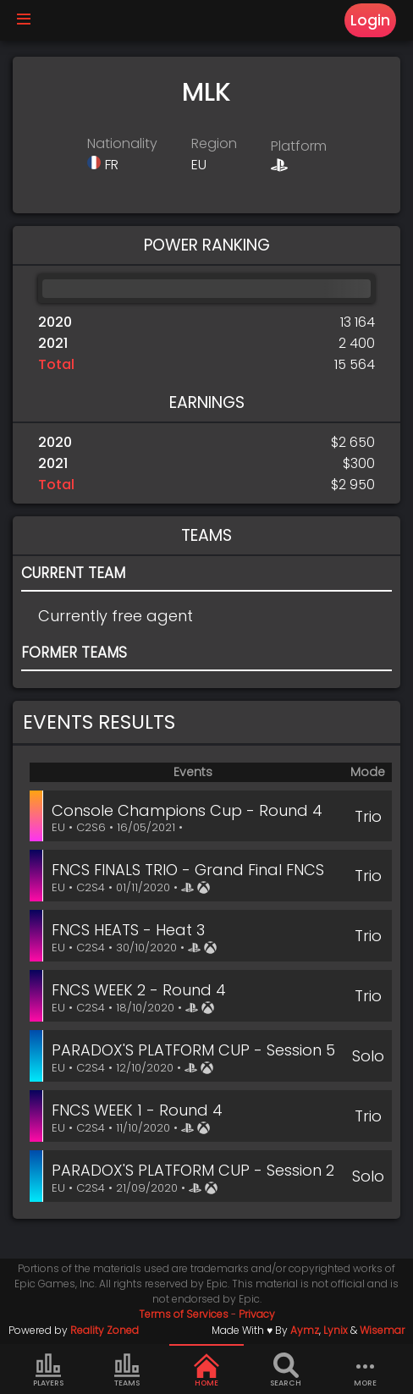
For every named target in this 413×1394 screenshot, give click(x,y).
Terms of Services (184, 1314)
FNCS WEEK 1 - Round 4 (137, 1110)
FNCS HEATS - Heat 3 (128, 929)
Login (370, 20)
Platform (299, 146)
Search (285, 1370)
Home (206, 1370)
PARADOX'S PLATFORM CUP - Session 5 (193, 1050)
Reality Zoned (104, 1330)
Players (48, 1370)
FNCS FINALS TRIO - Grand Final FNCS (188, 869)
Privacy (257, 1314)
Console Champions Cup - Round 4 (187, 810)
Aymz (304, 1330)
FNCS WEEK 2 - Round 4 (139, 989)
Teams (127, 1370)
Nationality (122, 143)
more (364, 1370)
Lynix (335, 1330)
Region (214, 143)
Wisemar (382, 1330)
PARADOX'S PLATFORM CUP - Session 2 (193, 1170)
